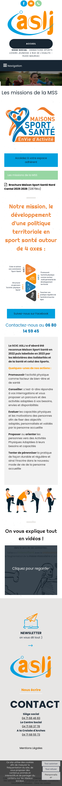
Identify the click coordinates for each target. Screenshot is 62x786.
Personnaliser (51, 776)
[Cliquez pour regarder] (31, 570)
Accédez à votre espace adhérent (31, 160)
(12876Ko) (29, 187)
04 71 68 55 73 (31, 735)
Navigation (15, 66)
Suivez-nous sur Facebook (31, 313)
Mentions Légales (31, 748)
